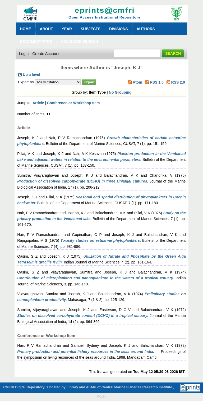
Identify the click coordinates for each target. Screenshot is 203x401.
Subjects (90, 29)
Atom (137, 82)
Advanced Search (79, 41)
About (46, 29)
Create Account (45, 53)
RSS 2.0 (178, 82)
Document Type (36, 41)
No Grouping (120, 92)
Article (38, 103)
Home (25, 29)
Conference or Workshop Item (73, 103)
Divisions (118, 29)
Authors (146, 29)
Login (24, 53)
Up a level (31, 74)
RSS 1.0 (157, 82)
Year (67, 29)
